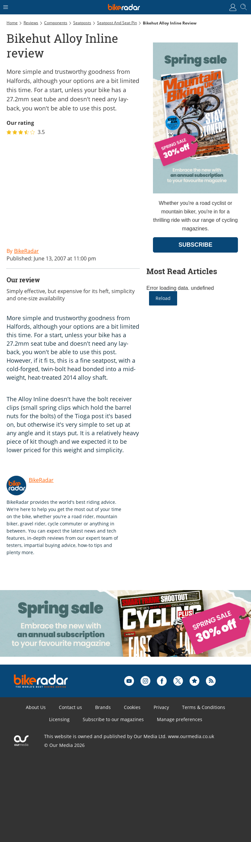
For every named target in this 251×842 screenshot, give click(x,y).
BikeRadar (41, 480)
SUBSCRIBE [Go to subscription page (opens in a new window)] (195, 244)
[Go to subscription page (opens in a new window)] (195, 191)
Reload (163, 298)
